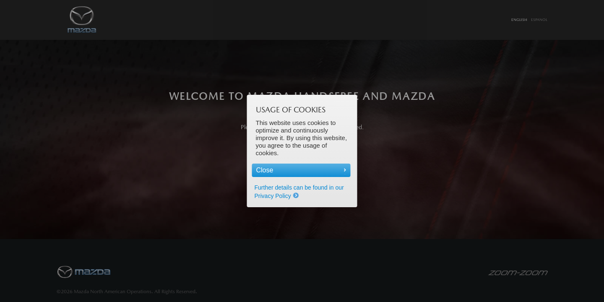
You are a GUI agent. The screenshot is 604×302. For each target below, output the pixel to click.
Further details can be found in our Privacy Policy (299, 191)
